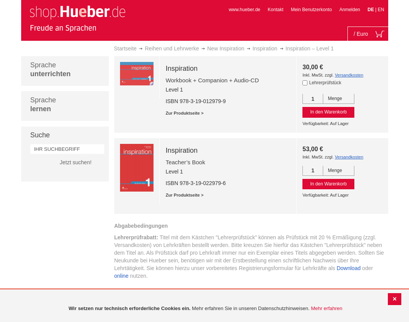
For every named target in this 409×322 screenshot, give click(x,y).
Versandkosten (349, 75)
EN (381, 9)
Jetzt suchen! (76, 162)
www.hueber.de (244, 9)
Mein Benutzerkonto (311, 9)
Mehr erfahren (326, 308)
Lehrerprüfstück (325, 82)
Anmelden (349, 9)
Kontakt (276, 9)
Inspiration (264, 48)
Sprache (50, 69)
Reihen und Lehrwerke (172, 48)
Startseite (125, 48)
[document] (205, 308)
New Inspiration (225, 48)
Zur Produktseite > (184, 113)
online (121, 276)
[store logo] (77, 18)
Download (349, 268)
